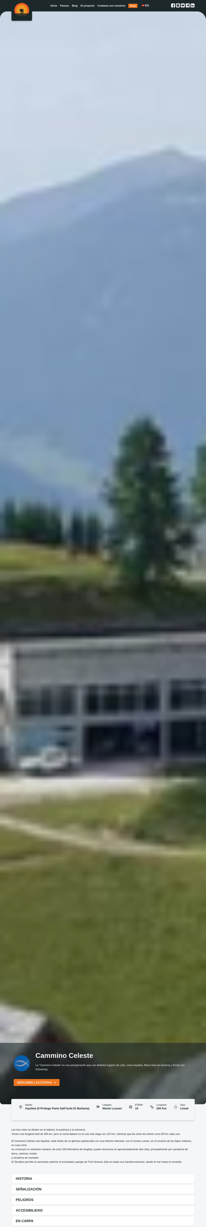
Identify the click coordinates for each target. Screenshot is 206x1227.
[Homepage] (21, 10)
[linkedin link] (193, 5)
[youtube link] (183, 5)
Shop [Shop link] (133, 6)
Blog (75, 5)
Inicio (53, 5)
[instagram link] (178, 5)
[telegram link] (188, 5)
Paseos (64, 5)
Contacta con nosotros (111, 5)
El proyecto (88, 5)
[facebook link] (173, 5)
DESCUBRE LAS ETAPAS (36, 1082)
